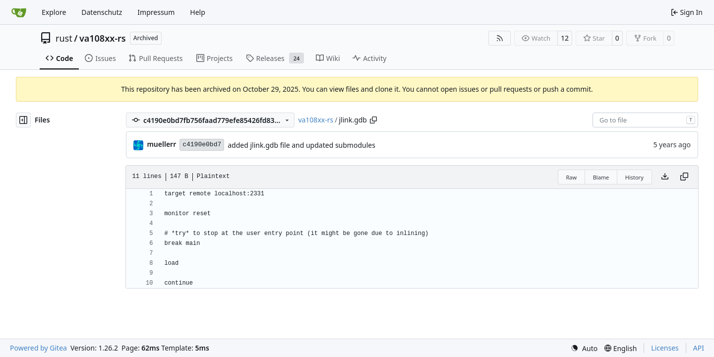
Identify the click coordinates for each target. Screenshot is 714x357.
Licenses (665, 348)
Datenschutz (101, 12)
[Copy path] (373, 120)
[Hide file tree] (23, 120)
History (634, 177)
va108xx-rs (102, 38)
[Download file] (665, 177)
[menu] (584, 348)
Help (197, 12)
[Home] (19, 12)
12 (565, 38)
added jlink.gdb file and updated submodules (301, 145)
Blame (601, 177)
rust (64, 38)
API (698, 348)
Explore (54, 12)
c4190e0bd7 (201, 144)
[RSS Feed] (499, 38)
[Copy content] (684, 177)
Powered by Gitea (38, 348)
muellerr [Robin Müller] (161, 144)
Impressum (156, 12)
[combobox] (645, 120)
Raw (571, 177)
